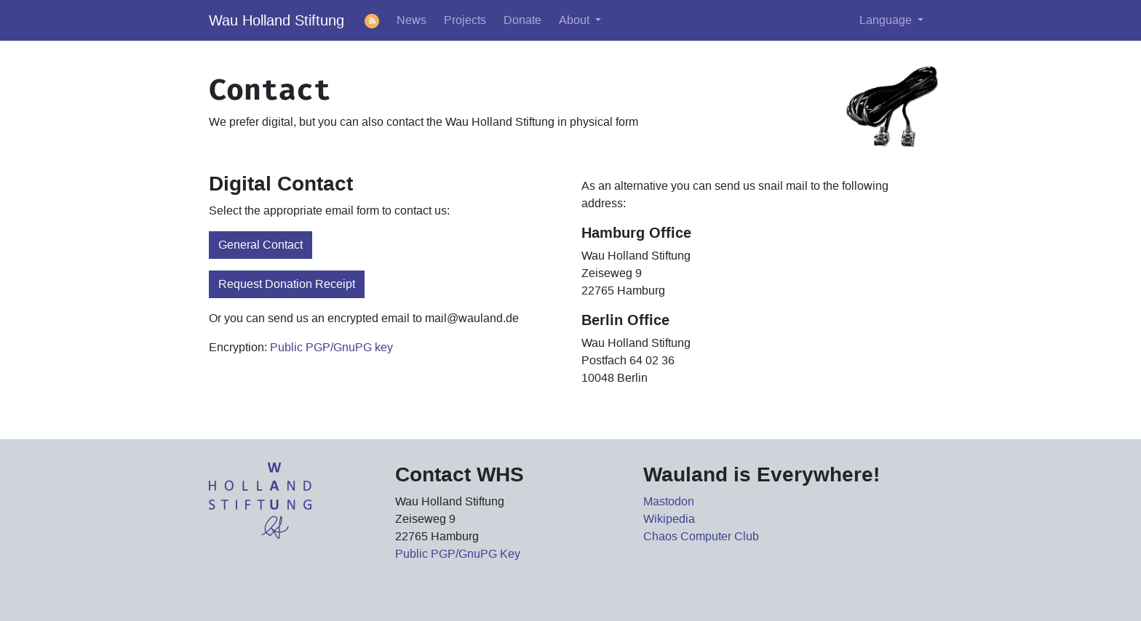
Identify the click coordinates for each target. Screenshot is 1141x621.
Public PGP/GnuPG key (331, 347)
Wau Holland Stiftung (276, 20)
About (575, 20)
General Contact (260, 245)
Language (887, 20)
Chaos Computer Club (701, 536)
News (411, 20)
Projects (465, 20)
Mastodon (668, 501)
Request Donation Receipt (286, 284)
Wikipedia (669, 519)
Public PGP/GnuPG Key (457, 554)
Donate (522, 20)
